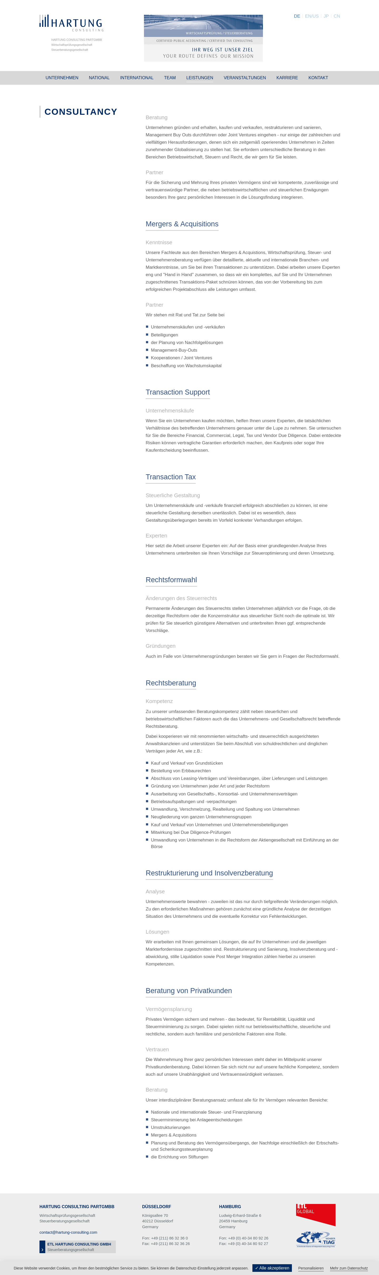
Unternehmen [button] (62, 78)
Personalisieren (311, 1268)
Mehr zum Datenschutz (349, 1268)
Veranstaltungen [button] (245, 78)
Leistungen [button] (199, 78)
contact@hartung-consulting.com (68, 1232)
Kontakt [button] (318, 78)
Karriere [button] (287, 78)
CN (337, 16)
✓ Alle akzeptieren (272, 1268)
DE (297, 16)
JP (326, 16)
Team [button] (170, 78)
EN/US (312, 16)
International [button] (137, 78)
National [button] (99, 78)
